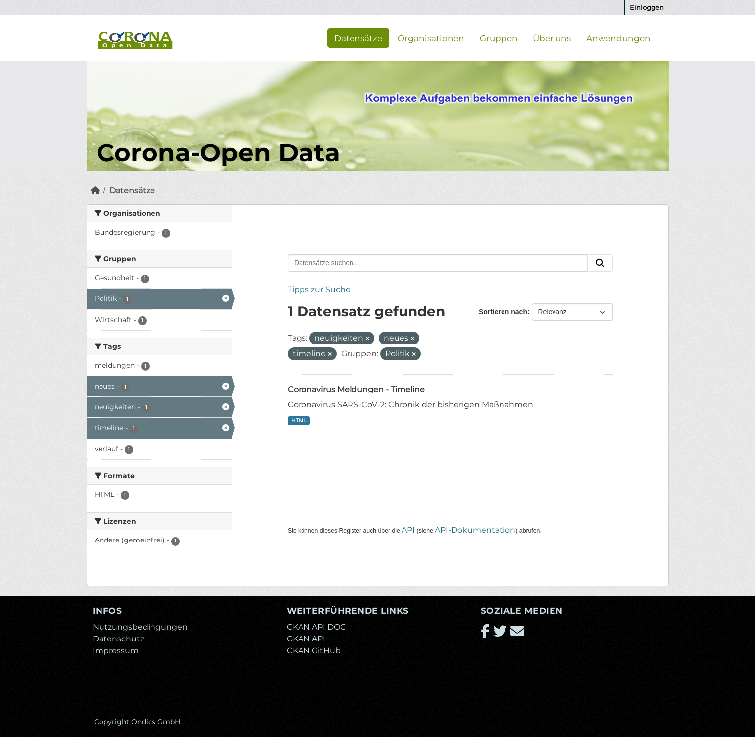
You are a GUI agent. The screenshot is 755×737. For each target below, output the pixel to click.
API (408, 530)
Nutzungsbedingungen (140, 627)
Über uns (552, 38)
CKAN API (306, 638)
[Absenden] (600, 263)
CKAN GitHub (314, 650)
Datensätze (358, 38)
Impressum (116, 650)
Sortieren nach (503, 312)
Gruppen (499, 38)
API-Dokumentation (475, 530)
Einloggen (647, 7)
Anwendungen (618, 38)
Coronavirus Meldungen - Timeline (356, 389)
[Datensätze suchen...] (438, 263)
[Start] (95, 190)
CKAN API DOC (316, 627)
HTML (298, 420)
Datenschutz (118, 638)
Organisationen (431, 38)
